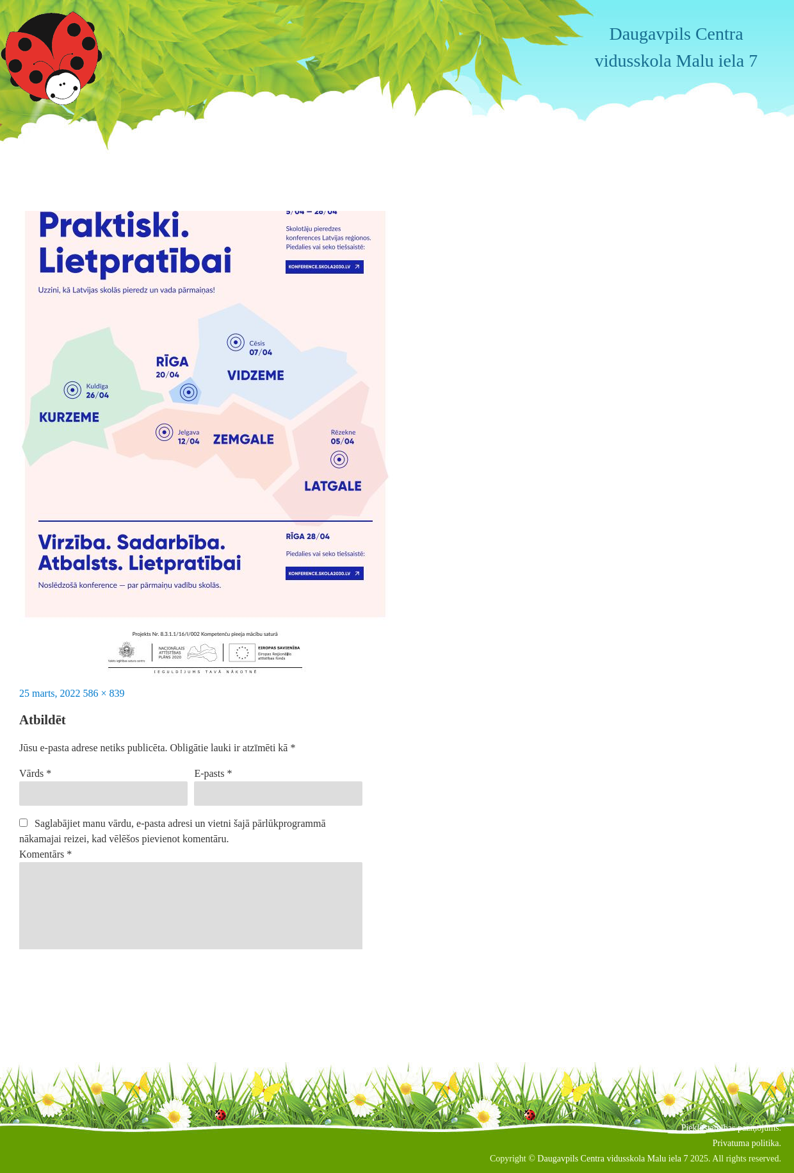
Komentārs (45, 854)
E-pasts (213, 773)
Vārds (35, 773)
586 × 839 (104, 693)
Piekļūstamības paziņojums (730, 1128)
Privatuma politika (746, 1143)
